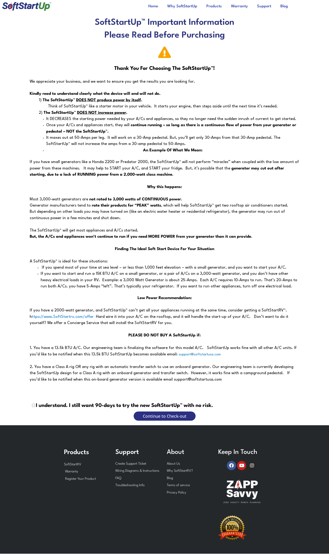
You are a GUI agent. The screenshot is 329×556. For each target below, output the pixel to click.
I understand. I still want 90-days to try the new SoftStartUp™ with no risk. (124, 405)
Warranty (239, 6)
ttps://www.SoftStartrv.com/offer (63, 317)
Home (153, 6)
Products (214, 6)
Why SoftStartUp (182, 6)
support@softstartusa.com (200, 354)
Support (264, 6)
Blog (284, 6)
